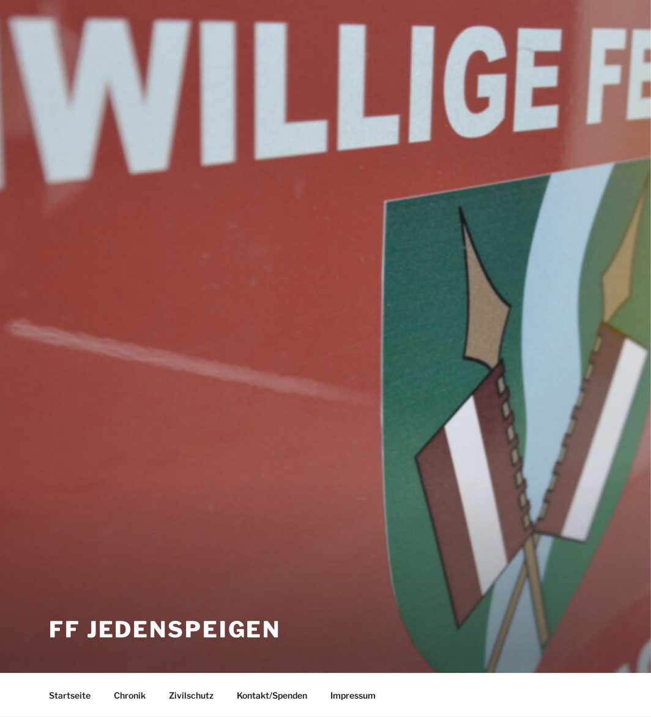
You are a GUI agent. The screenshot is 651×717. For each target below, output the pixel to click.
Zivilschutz (191, 695)
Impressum (353, 695)
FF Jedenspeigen (165, 629)
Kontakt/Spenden (272, 695)
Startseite (70, 695)
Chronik (130, 695)
